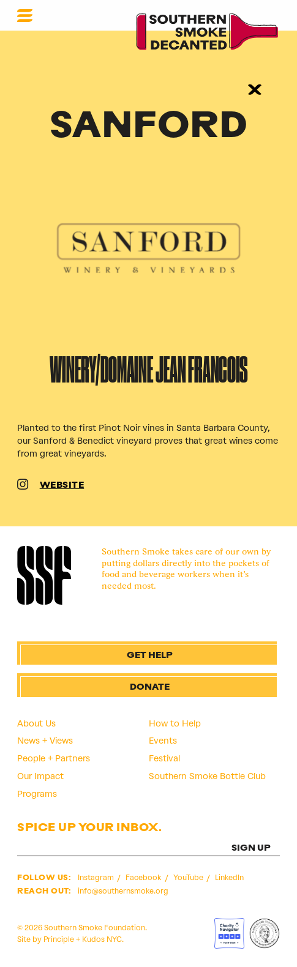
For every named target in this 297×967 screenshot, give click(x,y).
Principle (58, 939)
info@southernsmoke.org (123, 890)
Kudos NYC (102, 939)
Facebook (144, 877)
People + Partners (53, 758)
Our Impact (40, 776)
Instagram (97, 877)
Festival (164, 758)
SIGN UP (251, 849)
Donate (150, 687)
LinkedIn (229, 877)
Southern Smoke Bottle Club (207, 776)
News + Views (45, 740)
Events (163, 740)
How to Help (175, 723)
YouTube (189, 877)
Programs (37, 793)
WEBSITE (62, 485)
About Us (36, 723)
